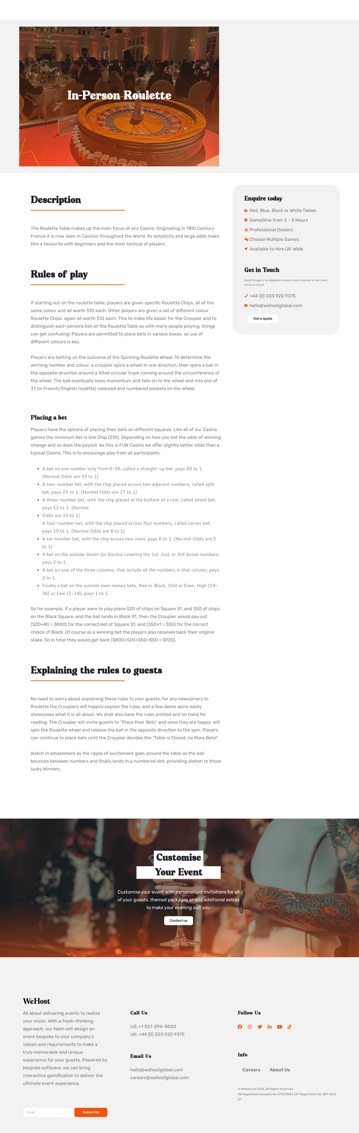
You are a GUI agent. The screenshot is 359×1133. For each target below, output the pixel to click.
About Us (280, 1070)
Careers (251, 1070)
